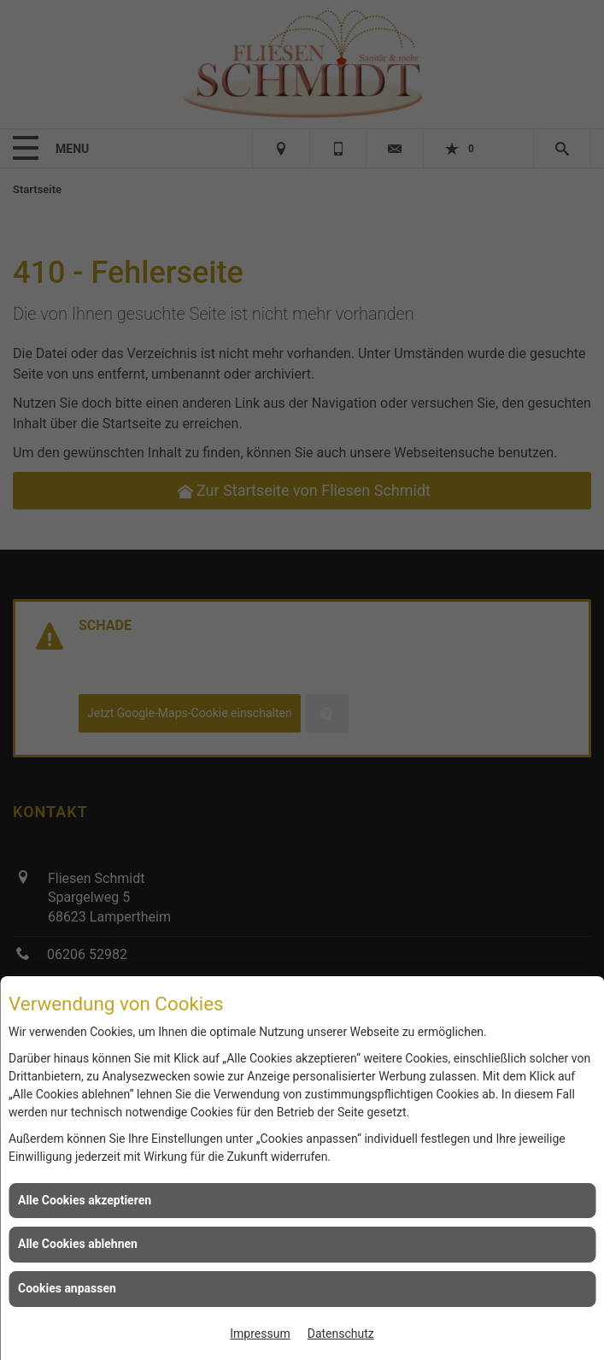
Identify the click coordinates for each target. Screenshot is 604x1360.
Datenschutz (341, 1333)
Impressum (260, 1333)
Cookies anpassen (67, 1288)
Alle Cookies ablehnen (78, 1244)
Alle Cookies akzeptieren (84, 1200)
